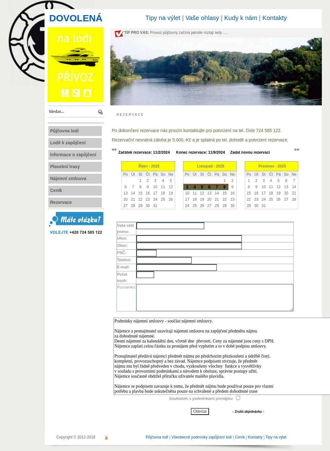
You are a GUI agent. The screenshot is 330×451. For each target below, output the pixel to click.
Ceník (240, 437)
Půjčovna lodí (157, 437)
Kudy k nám (240, 17)
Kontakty (274, 17)
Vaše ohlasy (202, 17)
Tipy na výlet (163, 17)
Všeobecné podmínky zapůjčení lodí (201, 437)
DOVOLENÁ (75, 18)
